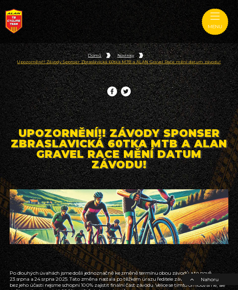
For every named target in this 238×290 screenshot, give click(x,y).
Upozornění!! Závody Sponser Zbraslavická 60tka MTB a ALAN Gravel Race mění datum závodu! (119, 62)
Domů (94, 55)
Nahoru (204, 279)
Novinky (125, 55)
